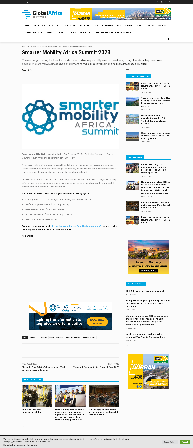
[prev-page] (23, 425)
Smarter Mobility (89, 337)
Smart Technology (73, 337)
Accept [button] (185, 442)
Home (24, 46)
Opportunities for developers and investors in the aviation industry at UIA (155, 136)
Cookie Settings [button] (169, 442)
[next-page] (28, 425)
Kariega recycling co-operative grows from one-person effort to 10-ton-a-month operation (148, 303)
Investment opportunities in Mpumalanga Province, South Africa (155, 86)
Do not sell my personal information (19, 444)
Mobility (44, 337)
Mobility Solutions (56, 337)
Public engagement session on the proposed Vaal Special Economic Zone (104, 412)
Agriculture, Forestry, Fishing (49, 46)
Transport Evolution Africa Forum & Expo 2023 (96, 367)
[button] (167, 39)
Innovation (34, 337)
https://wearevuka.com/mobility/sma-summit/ (76, 226)
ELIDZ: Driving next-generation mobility (32, 410)
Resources (32, 46)
